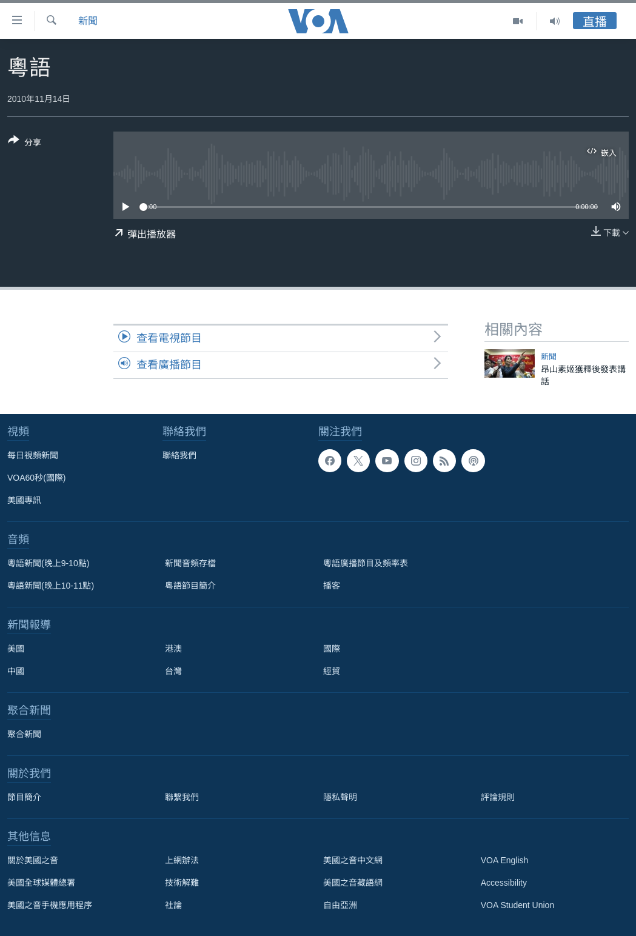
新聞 (88, 21)
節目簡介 (24, 797)
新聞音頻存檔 (190, 563)
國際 (331, 649)
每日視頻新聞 (32, 455)
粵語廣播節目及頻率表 (365, 563)
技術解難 (182, 883)
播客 (331, 585)
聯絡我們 (179, 455)
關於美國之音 (32, 860)
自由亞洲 (340, 905)
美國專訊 (24, 500)
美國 (15, 649)
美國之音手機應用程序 (49, 905)
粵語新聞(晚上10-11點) (50, 585)
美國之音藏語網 (353, 883)
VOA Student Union (517, 905)
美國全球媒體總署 (41, 883)
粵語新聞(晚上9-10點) (48, 563)
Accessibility (504, 883)
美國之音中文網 (353, 860)
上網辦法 (182, 860)
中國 (15, 671)
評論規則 (498, 797)
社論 (173, 905)
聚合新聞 (24, 734)
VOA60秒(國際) (36, 478)
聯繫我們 (182, 797)
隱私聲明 (340, 797)
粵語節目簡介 (190, 585)
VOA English (505, 860)
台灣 (173, 671)
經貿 (331, 671)
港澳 (173, 649)
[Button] (24, 144)
